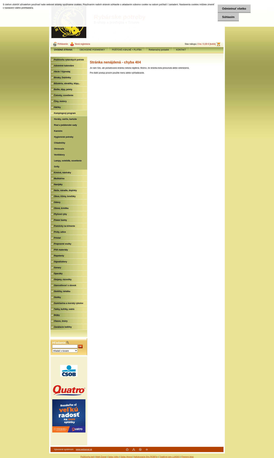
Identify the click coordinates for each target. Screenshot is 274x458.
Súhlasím (228, 17)
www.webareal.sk (84, 449)
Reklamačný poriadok (159, 50)
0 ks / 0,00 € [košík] (207, 44)
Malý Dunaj (101, 457)
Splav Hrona (126, 457)
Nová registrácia (82, 44)
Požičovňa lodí (87, 457)
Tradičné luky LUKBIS (169, 457)
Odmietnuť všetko (234, 8)
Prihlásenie (62, 44)
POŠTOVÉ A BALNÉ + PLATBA (127, 50)
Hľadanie (59, 342)
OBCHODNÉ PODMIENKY (92, 50)
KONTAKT (181, 50)
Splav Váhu (113, 457)
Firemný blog (187, 457)
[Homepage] (63, 49)
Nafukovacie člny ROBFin (146, 457)
